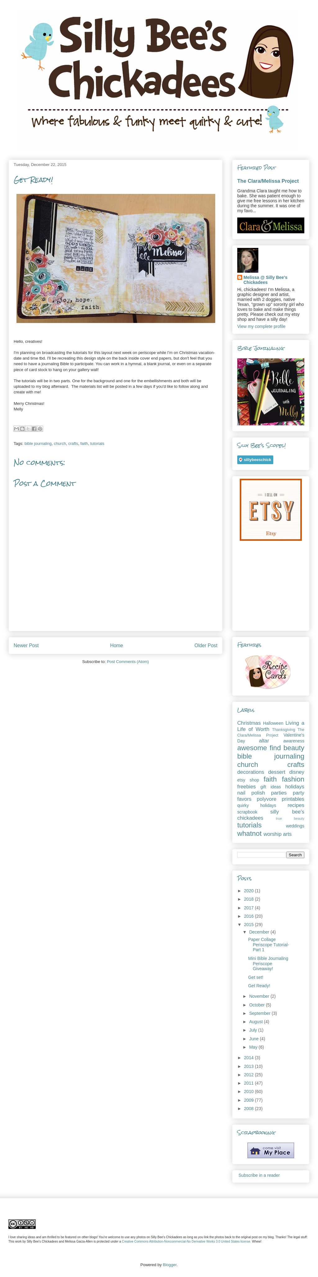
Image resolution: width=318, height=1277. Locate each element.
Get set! (255, 977)
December (259, 932)
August (256, 1021)
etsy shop (248, 779)
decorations (250, 772)
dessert (276, 772)
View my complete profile (261, 326)
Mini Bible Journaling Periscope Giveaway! (268, 963)
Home (116, 645)
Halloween (273, 723)
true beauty (290, 818)
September (260, 1013)
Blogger (169, 1264)
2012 (249, 1074)
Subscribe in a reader (259, 1175)
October (257, 1004)
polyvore (266, 799)
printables (293, 799)
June (254, 1038)
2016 (249, 916)
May (253, 1047)
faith (84, 443)
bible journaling (38, 443)
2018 (249, 899)
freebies (246, 787)
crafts (73, 443)
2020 (249, 890)
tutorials (97, 443)
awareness (293, 740)
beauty (294, 748)
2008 (249, 1108)
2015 (249, 924)
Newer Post (26, 645)
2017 (249, 907)
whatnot (249, 833)
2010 (249, 1091)
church (60, 443)
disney (296, 772)
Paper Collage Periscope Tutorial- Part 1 (268, 944)
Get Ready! (259, 985)
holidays (294, 787)
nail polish (251, 793)
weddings (295, 825)
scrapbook (247, 811)
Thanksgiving (283, 730)
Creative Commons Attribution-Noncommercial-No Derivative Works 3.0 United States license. (186, 1241)
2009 (249, 1100)
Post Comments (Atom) (128, 661)
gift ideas (270, 786)
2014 (249, 1057)
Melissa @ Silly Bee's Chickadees (265, 280)
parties (279, 793)
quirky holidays (256, 805)
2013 (249, 1066)
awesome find (259, 748)
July (253, 1030)
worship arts (278, 834)
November (259, 996)
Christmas (249, 723)
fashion (293, 779)
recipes (296, 805)
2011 (249, 1083)
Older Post (205, 645)
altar (264, 741)
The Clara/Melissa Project (268, 181)
